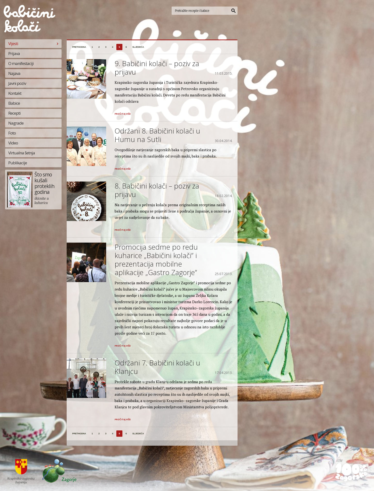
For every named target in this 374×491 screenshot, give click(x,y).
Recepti (14, 113)
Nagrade (16, 123)
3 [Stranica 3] (105, 47)
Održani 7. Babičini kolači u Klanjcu (157, 367)
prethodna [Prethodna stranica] (79, 47)
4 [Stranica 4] (112, 47)
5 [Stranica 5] (119, 47)
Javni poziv (17, 83)
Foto (12, 133)
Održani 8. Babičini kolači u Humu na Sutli (157, 135)
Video (13, 143)
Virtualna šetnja (21, 153)
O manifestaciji (21, 63)
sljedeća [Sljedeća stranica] (138, 47)
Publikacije (17, 163)
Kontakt (14, 93)
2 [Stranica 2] (99, 47)
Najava (14, 73)
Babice (14, 103)
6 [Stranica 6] (126, 47)
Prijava (14, 53)
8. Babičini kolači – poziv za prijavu (157, 190)
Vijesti (13, 43)
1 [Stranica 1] (92, 47)
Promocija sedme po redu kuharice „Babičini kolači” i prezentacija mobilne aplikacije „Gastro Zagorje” (156, 259)
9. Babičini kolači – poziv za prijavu (157, 68)
